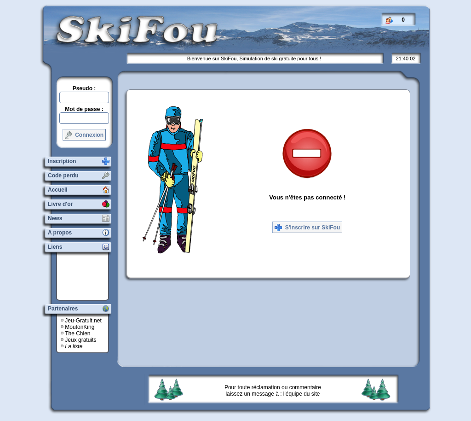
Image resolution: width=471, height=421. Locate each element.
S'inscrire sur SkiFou (307, 227)
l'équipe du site (301, 394)
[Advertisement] (86, 276)
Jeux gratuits (80, 340)
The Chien (77, 333)
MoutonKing (79, 327)
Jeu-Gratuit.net (83, 320)
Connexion (84, 135)
